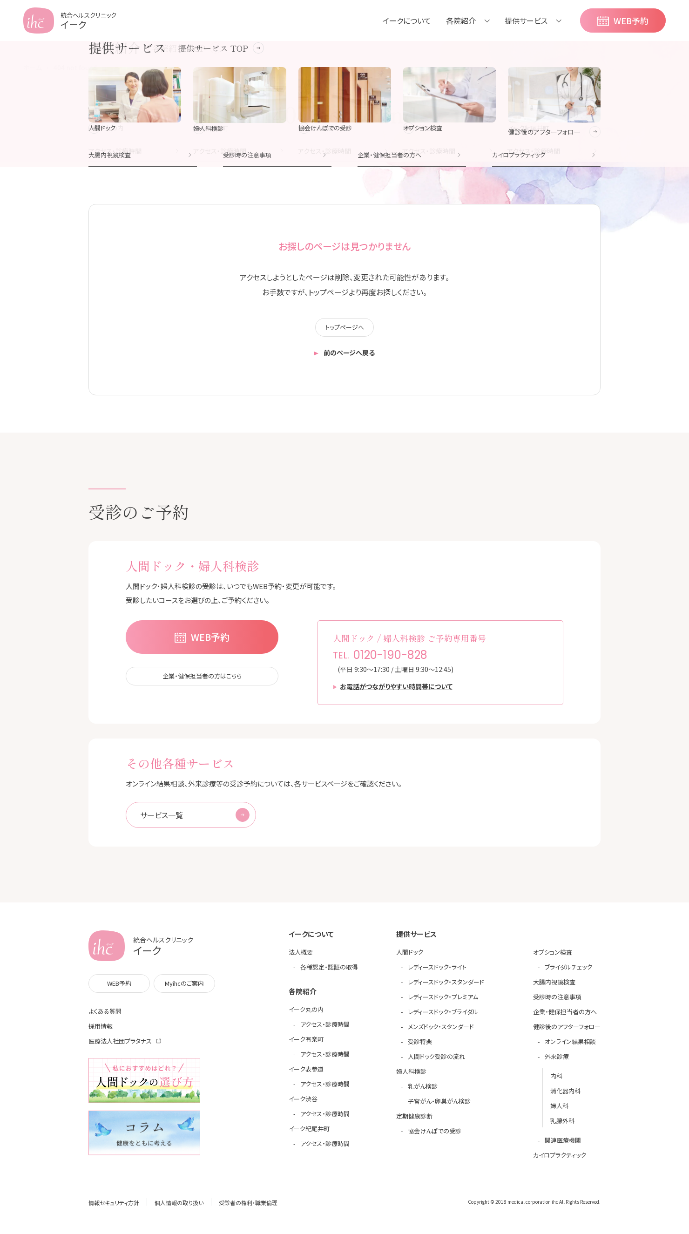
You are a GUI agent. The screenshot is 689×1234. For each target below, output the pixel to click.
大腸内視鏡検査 (554, 987)
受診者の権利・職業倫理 (248, 1208)
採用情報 (100, 1031)
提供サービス (526, 20)
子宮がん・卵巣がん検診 (439, 1106)
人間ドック (409, 957)
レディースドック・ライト (437, 972)
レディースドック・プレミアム (443, 1001)
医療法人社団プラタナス (120, 1046)
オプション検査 (552, 957)
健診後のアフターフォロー (567, 1031)
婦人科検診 (411, 1076)
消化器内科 (565, 1096)
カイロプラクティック (559, 1160)
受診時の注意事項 (557, 1001)
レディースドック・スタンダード (446, 987)
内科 (556, 1081)
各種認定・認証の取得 (329, 972)
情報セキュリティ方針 (113, 1208)
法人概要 (301, 957)
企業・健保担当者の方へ (565, 1016)
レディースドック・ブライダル (443, 1016)
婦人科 (559, 1110)
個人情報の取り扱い (179, 1208)
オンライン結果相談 (570, 1046)
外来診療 (557, 1061)
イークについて (407, 20)
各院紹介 (461, 20)
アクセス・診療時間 (325, 1029)
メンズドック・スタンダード (441, 1031)
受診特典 (420, 1046)
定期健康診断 (414, 1121)
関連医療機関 (563, 1145)
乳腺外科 (562, 1125)
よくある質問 (105, 1016)
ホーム (32, 67)
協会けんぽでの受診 (434, 1136)
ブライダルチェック (568, 972)
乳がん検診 (423, 1091)
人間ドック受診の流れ (436, 1061)
